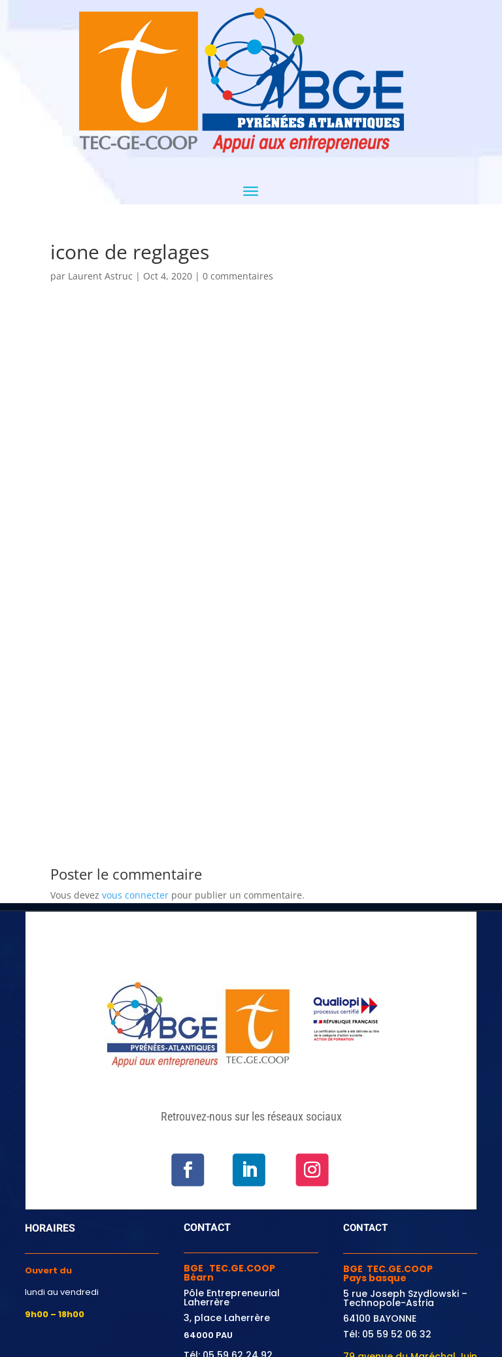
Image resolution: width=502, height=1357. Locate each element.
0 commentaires (238, 276)
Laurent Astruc (100, 276)
